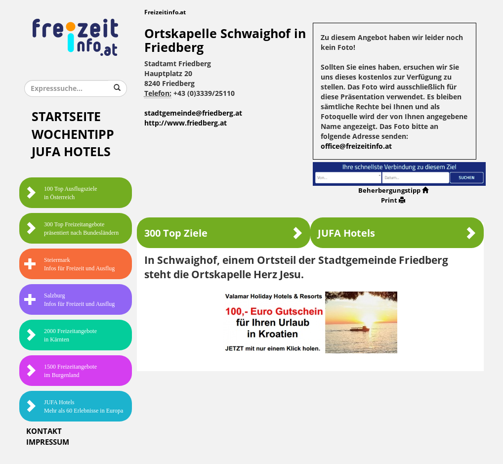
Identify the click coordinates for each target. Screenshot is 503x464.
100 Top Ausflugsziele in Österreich (60, 193)
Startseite (66, 117)
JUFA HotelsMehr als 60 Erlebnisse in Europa (73, 406)
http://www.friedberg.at (185, 123)
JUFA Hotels (71, 152)
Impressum (47, 442)
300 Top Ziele (223, 233)
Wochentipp (73, 134)
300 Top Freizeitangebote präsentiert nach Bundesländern (71, 228)
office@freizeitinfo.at (356, 146)
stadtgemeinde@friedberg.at (193, 113)
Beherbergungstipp (393, 190)
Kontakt (44, 431)
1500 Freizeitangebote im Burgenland (60, 371)
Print (393, 200)
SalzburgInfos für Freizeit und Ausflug (69, 299)
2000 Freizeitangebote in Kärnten (60, 335)
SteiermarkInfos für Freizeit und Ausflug (69, 264)
